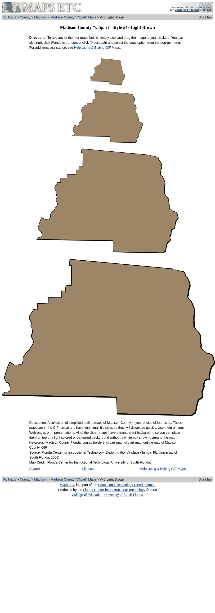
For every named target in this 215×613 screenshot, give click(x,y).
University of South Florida (123, 495)
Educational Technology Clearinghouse (126, 485)
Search (34, 469)
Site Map (205, 17)
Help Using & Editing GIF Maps (97, 47)
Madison (40, 17)
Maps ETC (67, 485)
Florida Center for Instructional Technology (114, 490)
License (88, 469)
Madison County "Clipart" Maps (73, 17)
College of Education (87, 495)
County (25, 17)
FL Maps (9, 17)
